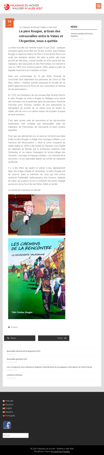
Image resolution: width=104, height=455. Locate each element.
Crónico (14, 327)
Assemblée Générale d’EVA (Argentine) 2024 (23, 351)
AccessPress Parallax (60, 451)
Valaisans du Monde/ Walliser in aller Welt (39, 27)
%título (11, 338)
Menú (98, 6)
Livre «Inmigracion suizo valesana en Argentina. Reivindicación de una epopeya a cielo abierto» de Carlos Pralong (49, 367)
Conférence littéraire (14, 375)
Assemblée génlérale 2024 (17, 359)
